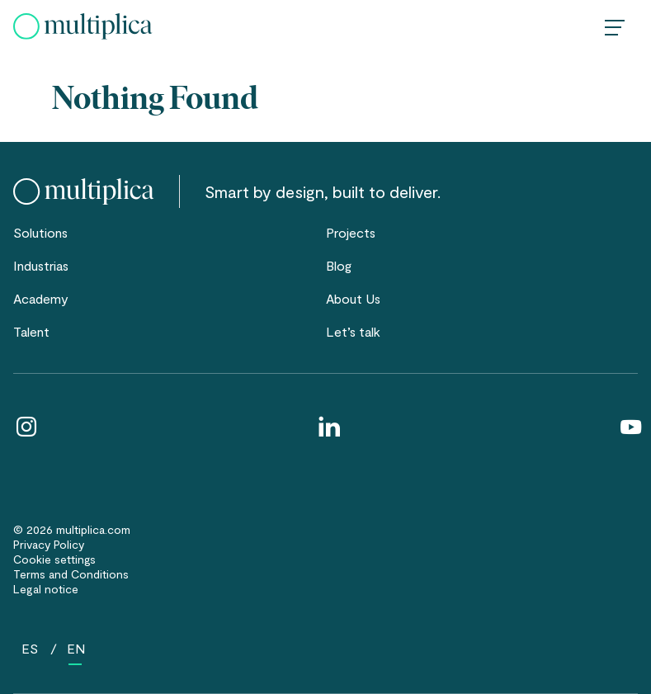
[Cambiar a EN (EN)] (76, 648)
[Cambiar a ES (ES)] (29, 648)
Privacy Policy (48, 544)
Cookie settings (54, 559)
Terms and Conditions (71, 574)
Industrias (40, 265)
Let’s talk (353, 331)
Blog (338, 265)
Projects (350, 232)
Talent (31, 331)
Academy (40, 298)
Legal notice (45, 589)
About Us (353, 298)
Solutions (40, 232)
